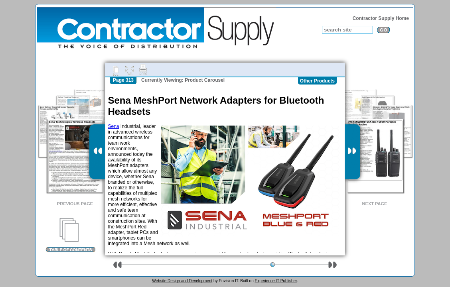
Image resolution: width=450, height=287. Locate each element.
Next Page (374, 203)
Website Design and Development (182, 281)
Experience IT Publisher (275, 281)
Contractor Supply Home (381, 18)
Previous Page (75, 203)
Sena (113, 126)
